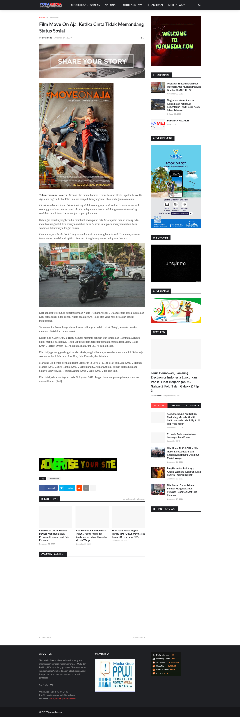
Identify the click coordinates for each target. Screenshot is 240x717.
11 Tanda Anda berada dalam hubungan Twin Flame (181, 436)
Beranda (42, 17)
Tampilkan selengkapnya (133, 499)
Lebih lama (138, 637)
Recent (176, 405)
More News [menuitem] (175, 4)
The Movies (53, 17)
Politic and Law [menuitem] (132, 4)
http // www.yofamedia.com (63, 698)
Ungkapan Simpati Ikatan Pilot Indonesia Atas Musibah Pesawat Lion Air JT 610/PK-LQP (184, 86)
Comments (192, 405)
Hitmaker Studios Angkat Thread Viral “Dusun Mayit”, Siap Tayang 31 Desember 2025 (128, 533)
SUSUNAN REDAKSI (178, 120)
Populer (159, 405)
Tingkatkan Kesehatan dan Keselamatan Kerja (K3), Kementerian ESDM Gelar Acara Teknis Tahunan (183, 105)
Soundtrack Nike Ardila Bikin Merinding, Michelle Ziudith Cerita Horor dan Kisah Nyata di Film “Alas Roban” (183, 418)
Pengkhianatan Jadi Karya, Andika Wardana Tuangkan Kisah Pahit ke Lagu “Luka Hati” (184, 471)
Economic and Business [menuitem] (85, 4)
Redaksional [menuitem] (155, 4)
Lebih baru (46, 637)
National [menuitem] (111, 4)
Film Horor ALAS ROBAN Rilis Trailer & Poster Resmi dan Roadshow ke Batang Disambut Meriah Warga (92, 535)
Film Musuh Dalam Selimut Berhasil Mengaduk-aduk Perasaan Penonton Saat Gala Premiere (54, 535)
